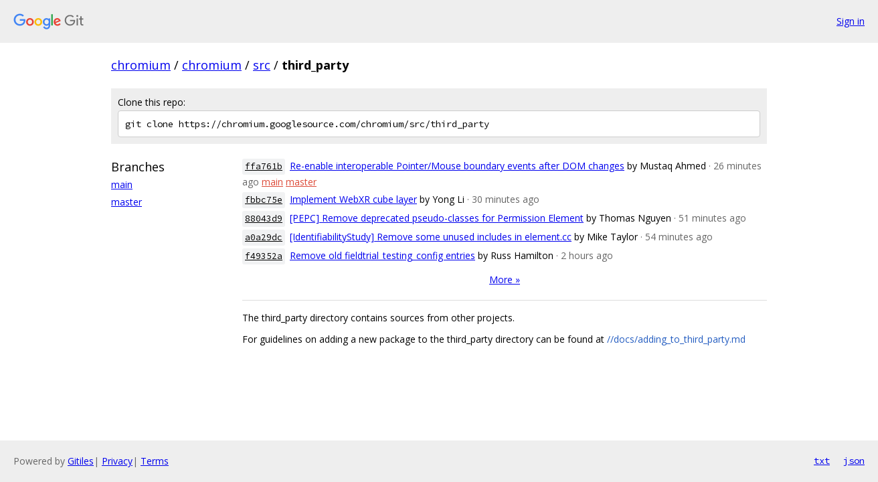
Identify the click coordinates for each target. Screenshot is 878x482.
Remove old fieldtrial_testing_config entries (382, 255)
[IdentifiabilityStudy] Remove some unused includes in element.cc (431, 236)
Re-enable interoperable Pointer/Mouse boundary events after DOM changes (457, 165)
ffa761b (263, 166)
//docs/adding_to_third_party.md (676, 339)
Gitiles (81, 461)
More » (504, 279)
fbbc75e (263, 200)
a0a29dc (263, 237)
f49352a (263, 256)
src (261, 65)
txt (822, 461)
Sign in (851, 21)
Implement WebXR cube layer (353, 199)
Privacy (117, 461)
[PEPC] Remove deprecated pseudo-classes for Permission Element (437, 218)
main (122, 184)
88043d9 (263, 218)
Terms (155, 461)
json (854, 461)
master (126, 201)
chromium (141, 65)
